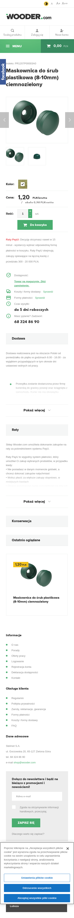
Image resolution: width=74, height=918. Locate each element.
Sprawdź (48, 291)
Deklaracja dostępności (24, 672)
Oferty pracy (18, 655)
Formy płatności (20, 714)
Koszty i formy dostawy (24, 720)
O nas (14, 644)
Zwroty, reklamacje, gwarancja (28, 709)
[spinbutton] (22, 213)
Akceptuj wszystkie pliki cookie (37, 898)
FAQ (14, 725)
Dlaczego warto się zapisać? (28, 833)
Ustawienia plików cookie (37, 877)
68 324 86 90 (17, 756)
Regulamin (17, 698)
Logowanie (17, 661)
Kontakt (15, 677)
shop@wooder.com (25, 762)
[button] (30, 211)
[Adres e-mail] (37, 796)
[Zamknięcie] (67, 848)
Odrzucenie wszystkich (37, 888)
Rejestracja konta (21, 666)
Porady (15, 650)
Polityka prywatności (23, 703)
